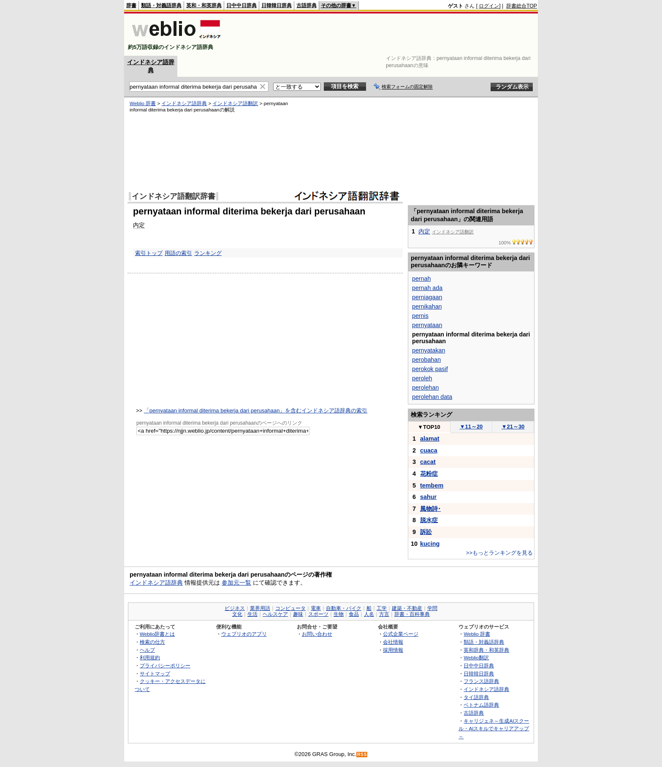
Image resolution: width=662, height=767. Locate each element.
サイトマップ (155, 673)
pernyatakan (428, 350)
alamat (430, 438)
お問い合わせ (317, 634)
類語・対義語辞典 (161, 5)
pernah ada (427, 288)
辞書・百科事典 (412, 614)
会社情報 (393, 642)
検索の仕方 (152, 642)
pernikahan (427, 306)
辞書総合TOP (521, 6)
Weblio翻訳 (476, 657)
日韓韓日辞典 (276, 5)
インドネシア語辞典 (184, 103)
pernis (420, 315)
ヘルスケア (275, 614)
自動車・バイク (343, 608)
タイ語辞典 (476, 697)
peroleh (422, 378)
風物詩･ (430, 508)
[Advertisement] (383, 35)
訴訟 (426, 531)
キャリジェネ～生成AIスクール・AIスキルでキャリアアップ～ (494, 728)
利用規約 (150, 657)
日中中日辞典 (241, 5)
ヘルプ (147, 650)
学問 (432, 608)
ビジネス (235, 608)
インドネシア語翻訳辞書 (173, 196)
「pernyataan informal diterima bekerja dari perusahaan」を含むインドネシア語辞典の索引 (256, 410)
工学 (382, 608)
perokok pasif (430, 369)
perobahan (426, 359)
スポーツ (318, 614)
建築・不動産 (407, 608)
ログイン (489, 6)
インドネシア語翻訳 (235, 103)
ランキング (208, 253)
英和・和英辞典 (204, 5)
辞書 (131, 5)
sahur (428, 496)
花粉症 (429, 473)
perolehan (425, 387)
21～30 (513, 426)
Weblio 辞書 (143, 103)
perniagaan (427, 297)
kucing (430, 543)
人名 (369, 614)
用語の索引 (178, 253)
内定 (139, 225)
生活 (252, 614)
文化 (237, 614)
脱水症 (429, 520)
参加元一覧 (236, 582)
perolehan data (432, 396)
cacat (428, 461)
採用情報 (393, 650)
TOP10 (429, 427)
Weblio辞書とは (157, 634)
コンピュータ (290, 608)
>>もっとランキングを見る (499, 553)
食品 (354, 614)
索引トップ (149, 253)
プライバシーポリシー (165, 665)
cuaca (428, 450)
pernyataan (427, 325)
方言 (384, 614)
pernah (421, 278)
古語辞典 (306, 5)
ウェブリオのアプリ (244, 634)
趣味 (298, 614)
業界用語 (260, 608)
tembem (431, 485)
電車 (316, 608)
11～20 (471, 426)
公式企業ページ (400, 634)
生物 (339, 614)
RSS (362, 754)
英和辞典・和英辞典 (486, 650)
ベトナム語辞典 (481, 704)
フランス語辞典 (481, 681)
